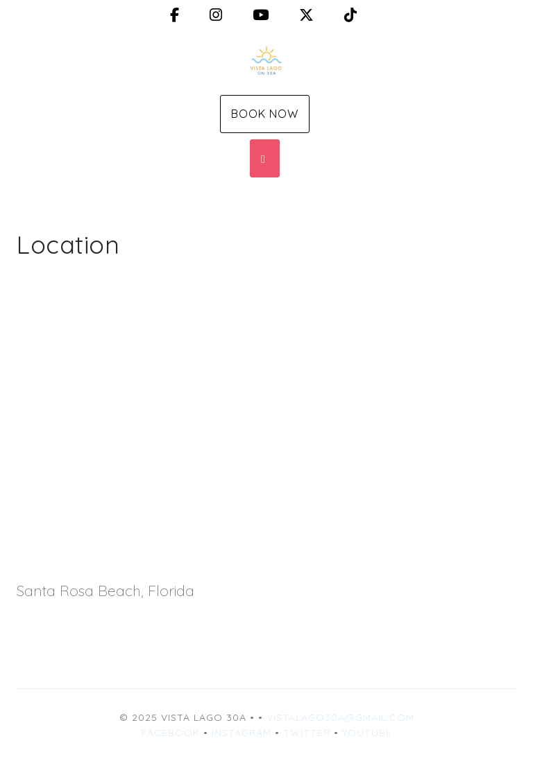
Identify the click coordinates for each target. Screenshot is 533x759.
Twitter (306, 732)
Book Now (264, 114)
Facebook (170, 732)
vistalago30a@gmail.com (340, 717)
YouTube (367, 732)
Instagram (241, 732)
